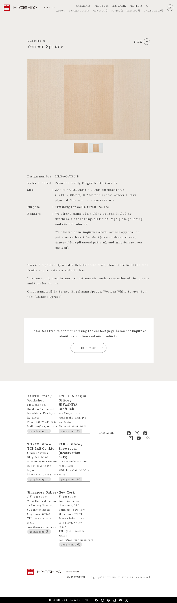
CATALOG (133, 10)
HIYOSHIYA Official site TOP (70, 600)
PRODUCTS (102, 5)
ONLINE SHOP (153, 10)
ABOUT (60, 10)
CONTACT (100, 10)
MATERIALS (83, 5)
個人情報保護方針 (76, 577)
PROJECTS (136, 5)
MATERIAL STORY (79, 10)
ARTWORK (119, 5)
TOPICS (117, 10)
